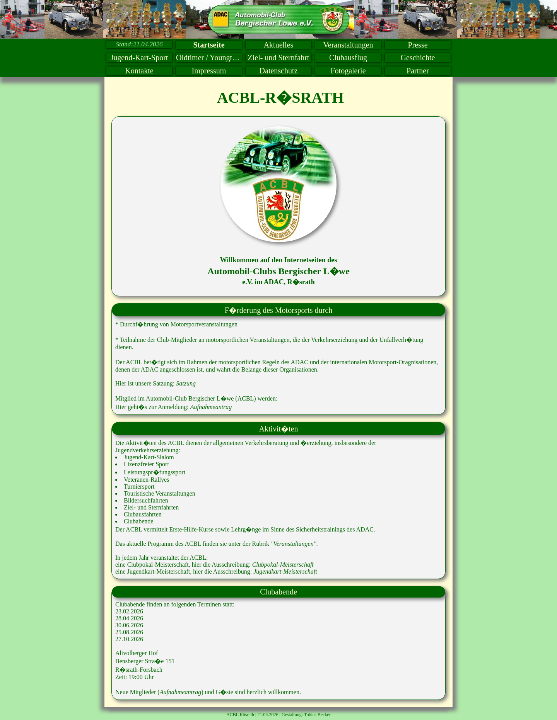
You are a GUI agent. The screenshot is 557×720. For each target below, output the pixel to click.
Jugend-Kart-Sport (139, 57)
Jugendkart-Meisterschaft (285, 571)
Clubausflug (348, 57)
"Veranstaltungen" (293, 543)
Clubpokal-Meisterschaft (283, 564)
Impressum (209, 70)
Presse (417, 45)
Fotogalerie (348, 70)
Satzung (186, 383)
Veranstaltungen (348, 45)
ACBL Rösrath (240, 714)
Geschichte (418, 57)
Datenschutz (279, 70)
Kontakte (139, 70)
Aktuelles (279, 45)
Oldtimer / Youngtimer (209, 57)
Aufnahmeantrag (211, 407)
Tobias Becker (317, 714)
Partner (418, 70)
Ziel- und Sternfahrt (278, 57)
